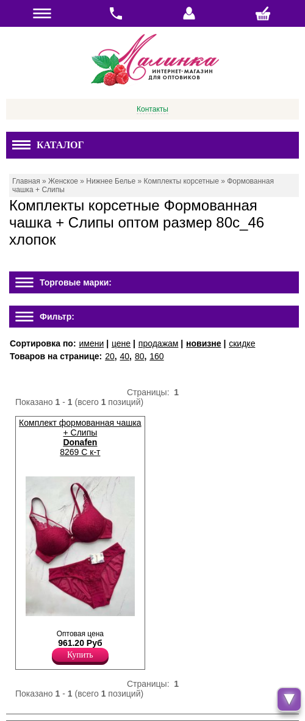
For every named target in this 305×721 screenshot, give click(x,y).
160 (156, 356)
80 (140, 356)
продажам (158, 343)
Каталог (48, 145)
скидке (242, 343)
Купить (80, 654)
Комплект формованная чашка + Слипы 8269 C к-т (80, 437)
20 (110, 356)
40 (125, 356)
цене (121, 343)
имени (91, 343)
